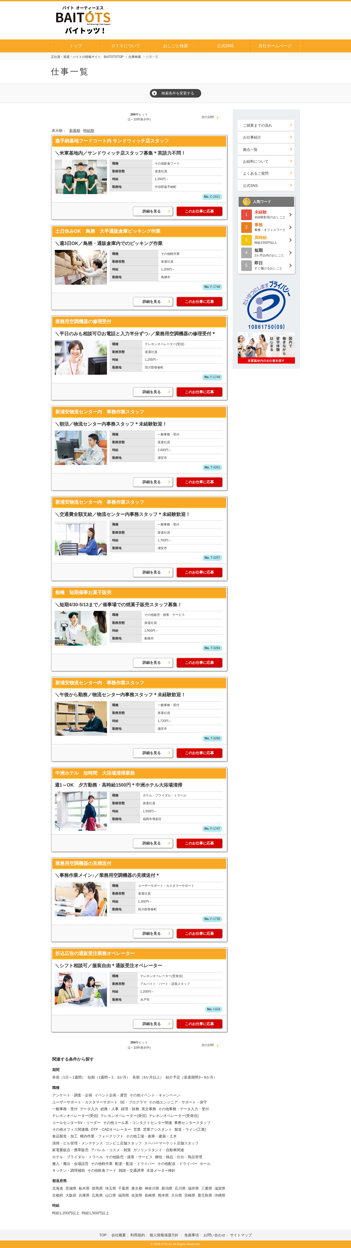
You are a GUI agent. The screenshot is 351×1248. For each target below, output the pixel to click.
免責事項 (191, 1235)
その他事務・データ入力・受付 (183, 1109)
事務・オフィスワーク (266, 227)
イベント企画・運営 (111, 1095)
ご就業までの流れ (257, 125)
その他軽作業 (102, 1164)
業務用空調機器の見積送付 (83, 863)
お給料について (255, 161)
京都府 (57, 1195)
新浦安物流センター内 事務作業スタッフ (99, 411)
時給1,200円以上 (65, 1213)
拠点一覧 (250, 149)
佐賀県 (136, 1195)
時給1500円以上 (266, 239)
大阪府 (70, 1195)
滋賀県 (219, 1188)
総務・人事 (109, 1109)
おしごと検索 (175, 46)
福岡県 (123, 1195)
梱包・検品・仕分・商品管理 (178, 1157)
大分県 (176, 1195)
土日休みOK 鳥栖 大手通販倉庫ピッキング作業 (107, 231)
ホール (205, 1164)
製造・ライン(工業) (190, 1129)
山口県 (110, 1195)
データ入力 (89, 1109)
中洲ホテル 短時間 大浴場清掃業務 (95, 773)
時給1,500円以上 (95, 1213)
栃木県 (84, 1188)
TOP (103, 1235)
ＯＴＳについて (125, 46)
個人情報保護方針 (165, 1235)
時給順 (88, 130)
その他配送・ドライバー (177, 1164)
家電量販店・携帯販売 (70, 1150)
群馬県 (97, 1188)
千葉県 (123, 1188)
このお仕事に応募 (199, 211)
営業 (137, 1129)
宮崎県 (189, 1195)
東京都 (136, 1188)
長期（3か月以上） (148, 1077)
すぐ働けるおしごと (266, 265)
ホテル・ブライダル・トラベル (77, 1157)
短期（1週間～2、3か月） (108, 1077)
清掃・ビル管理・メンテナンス (77, 1143)
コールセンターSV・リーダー (76, 1123)
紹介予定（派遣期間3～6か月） (191, 1077)
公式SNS (225, 46)
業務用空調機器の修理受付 (83, 321)
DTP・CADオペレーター (111, 1129)
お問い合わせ (214, 1235)
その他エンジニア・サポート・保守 (178, 1102)
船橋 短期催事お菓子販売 (83, 592)
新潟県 (166, 1188)
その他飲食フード (101, 1170)
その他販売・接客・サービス (129, 1157)
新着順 (74, 130)
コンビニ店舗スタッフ (123, 1143)
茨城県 (70, 1188)
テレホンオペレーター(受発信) (173, 1116)
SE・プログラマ (133, 1102)
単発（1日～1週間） (68, 1077)
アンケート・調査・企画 (72, 1095)
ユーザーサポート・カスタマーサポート (85, 1102)
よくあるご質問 (255, 173)
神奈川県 (152, 1188)
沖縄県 (219, 1195)
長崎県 (150, 1195)
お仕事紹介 (252, 137)
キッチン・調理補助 (68, 1170)
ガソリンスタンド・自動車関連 (158, 1150)
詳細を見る (152, 211)
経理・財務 (130, 1109)
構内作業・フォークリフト (102, 1136)
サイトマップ (241, 1235)
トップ (76, 46)
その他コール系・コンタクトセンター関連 (137, 1123)
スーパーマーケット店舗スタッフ (171, 1143)
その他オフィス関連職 (70, 1129)
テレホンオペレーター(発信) (123, 1116)
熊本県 (163, 1195)
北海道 (57, 1188)
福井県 (193, 1188)
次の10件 (207, 117)
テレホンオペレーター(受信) (75, 1116)
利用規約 (137, 1235)
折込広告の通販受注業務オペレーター (95, 953)
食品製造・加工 (65, 1136)
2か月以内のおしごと (266, 252)
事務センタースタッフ (192, 1123)
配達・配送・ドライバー (135, 1164)
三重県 (206, 1188)
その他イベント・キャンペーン (155, 1095)
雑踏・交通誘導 (131, 1170)
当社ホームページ (275, 46)
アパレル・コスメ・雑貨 (111, 1150)
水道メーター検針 (161, 1170)
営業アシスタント (157, 1129)
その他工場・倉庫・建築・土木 (151, 1136)
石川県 (180, 1188)
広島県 (97, 1195)
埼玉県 (110, 1188)
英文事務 (148, 1109)
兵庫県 (84, 1195)
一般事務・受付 (65, 1109)
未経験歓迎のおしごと (266, 214)
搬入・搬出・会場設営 (70, 1164)
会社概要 (118, 1235)
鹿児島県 (205, 1195)
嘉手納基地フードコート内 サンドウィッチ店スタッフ (112, 141)
